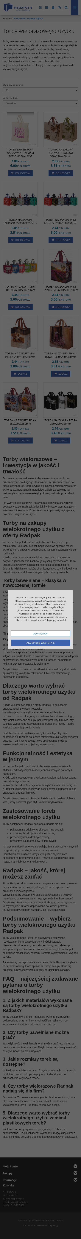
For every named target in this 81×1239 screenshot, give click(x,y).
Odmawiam (40, 633)
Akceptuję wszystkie (41, 642)
